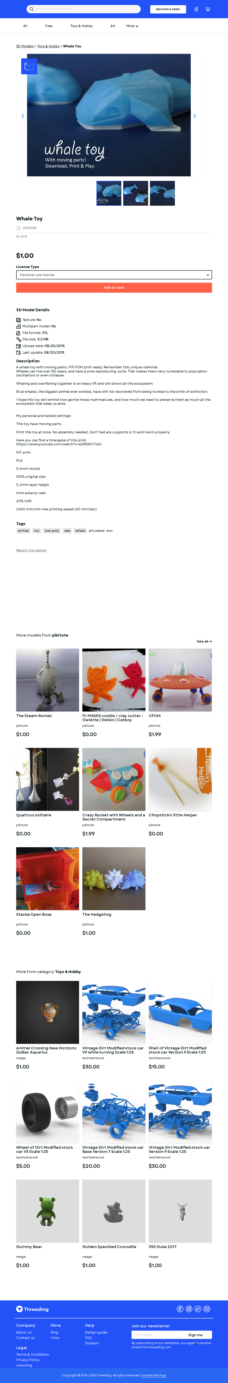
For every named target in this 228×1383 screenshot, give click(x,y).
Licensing (24, 1365)
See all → (204, 641)
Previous (23, 115)
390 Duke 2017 (163, 1247)
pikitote (29, 227)
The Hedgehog (96, 915)
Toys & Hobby (81, 26)
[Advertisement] (114, 592)
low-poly (52, 530)
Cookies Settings (153, 1375)
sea (67, 530)
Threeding (32, 1309)
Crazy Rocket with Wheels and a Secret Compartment (113, 817)
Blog (54, 1332)
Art (113, 26)
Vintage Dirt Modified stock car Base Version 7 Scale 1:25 (113, 1150)
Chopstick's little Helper (173, 815)
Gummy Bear (29, 1247)
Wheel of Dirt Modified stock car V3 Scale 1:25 (44, 1150)
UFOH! (155, 716)
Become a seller (168, 9)
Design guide (96, 1332)
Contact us (25, 1337)
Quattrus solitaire (33, 815)
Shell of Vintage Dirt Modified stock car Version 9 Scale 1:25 (177, 1050)
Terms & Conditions (32, 1354)
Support (92, 1343)
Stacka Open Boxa (33, 915)
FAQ (88, 1337)
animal (23, 530)
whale (80, 530)
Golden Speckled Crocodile (109, 1247)
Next (194, 115)
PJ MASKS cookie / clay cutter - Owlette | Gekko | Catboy (112, 718)
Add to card (114, 287)
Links (55, 1337)
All (25, 26)
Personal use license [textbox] (37, 275)
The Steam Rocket (34, 716)
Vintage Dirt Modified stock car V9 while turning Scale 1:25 (113, 1050)
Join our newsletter (151, 1326)
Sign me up (195, 1336)
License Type (27, 266)
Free (48, 26)
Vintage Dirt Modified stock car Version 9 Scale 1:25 (179, 1150)
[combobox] (114, 274)
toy (36, 530)
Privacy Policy (27, 1360)
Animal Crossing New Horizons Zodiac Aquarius (46, 1050)
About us (24, 1332)
